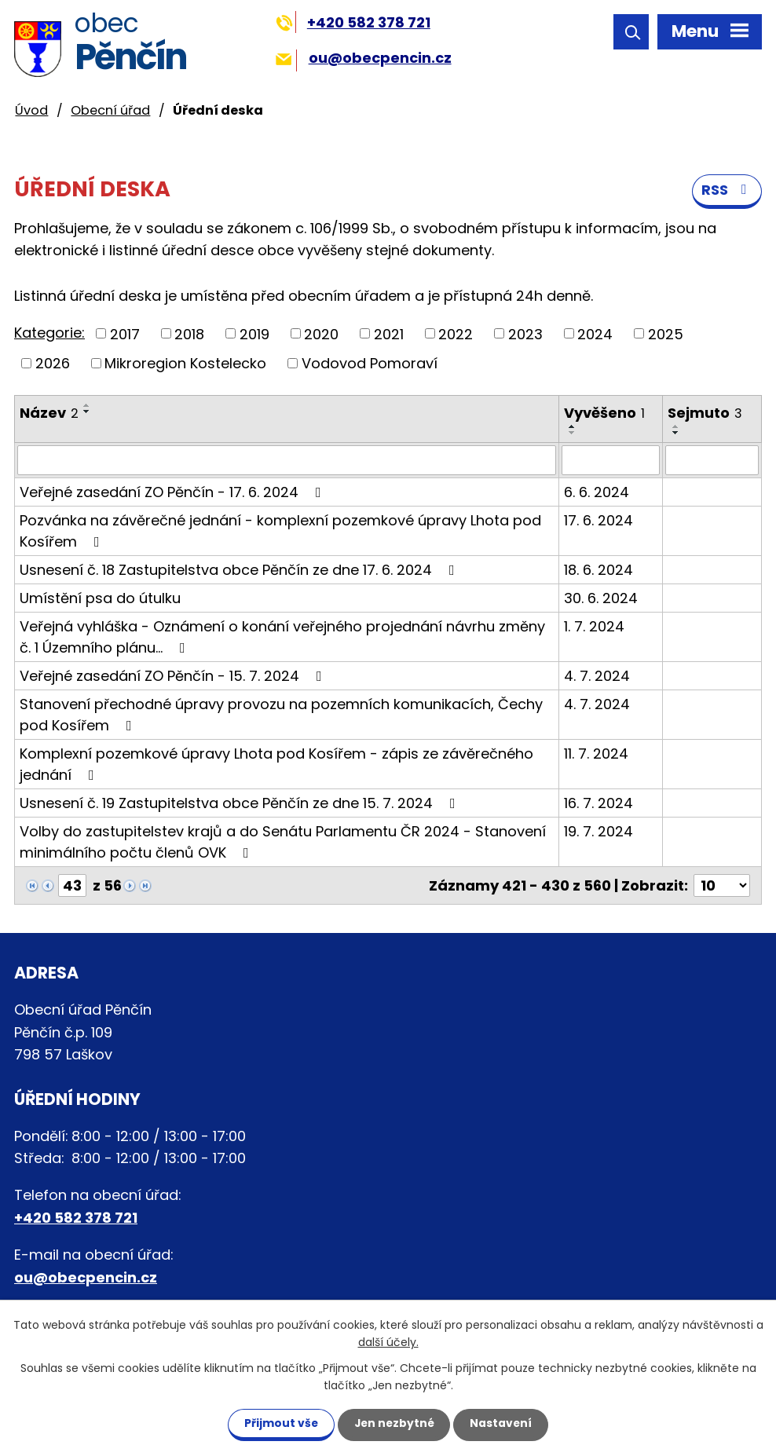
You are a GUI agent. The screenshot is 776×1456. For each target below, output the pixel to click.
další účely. (388, 1342)
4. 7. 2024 (597, 676)
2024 (595, 334)
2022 (455, 334)
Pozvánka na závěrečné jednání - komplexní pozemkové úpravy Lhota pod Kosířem (280, 531)
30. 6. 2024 (601, 599)
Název (49, 413)
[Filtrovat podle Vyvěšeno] (611, 461)
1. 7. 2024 (594, 627)
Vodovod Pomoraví (369, 364)
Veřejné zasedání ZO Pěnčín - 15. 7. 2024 (174, 676)
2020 (321, 334)
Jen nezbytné (394, 1423)
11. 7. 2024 (596, 754)
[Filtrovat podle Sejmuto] (712, 461)
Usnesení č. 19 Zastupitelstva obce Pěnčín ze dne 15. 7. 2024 (241, 804)
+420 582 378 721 (353, 22)
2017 (125, 334)
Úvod (31, 110)
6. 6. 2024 (596, 493)
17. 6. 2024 (598, 521)
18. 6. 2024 (598, 570)
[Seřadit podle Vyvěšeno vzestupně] (572, 427)
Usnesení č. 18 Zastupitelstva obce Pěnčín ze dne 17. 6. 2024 (240, 570)
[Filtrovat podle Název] (286, 461)
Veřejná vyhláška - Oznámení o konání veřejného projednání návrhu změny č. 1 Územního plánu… (282, 637)
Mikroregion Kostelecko (185, 364)
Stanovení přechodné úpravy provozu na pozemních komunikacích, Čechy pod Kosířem (281, 715)
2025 (665, 334)
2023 (525, 334)
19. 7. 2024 (598, 832)
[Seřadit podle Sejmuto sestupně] (676, 433)
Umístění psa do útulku (100, 599)
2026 (52, 364)
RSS (727, 191)
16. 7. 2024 (598, 804)
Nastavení (504, 1423)
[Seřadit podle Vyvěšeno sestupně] (572, 433)
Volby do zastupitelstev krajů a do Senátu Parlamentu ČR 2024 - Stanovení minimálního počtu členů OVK (283, 842)
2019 (254, 334)
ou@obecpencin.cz (363, 58)
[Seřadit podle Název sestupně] (87, 412)
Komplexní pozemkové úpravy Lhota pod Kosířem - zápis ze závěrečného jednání (276, 764)
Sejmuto (705, 413)
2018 (189, 334)
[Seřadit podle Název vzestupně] (87, 406)
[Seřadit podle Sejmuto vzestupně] (676, 427)
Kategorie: (49, 333)
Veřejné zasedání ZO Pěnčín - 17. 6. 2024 (174, 493)
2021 (389, 334)
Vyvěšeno (604, 413)
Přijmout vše (277, 1423)
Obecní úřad (110, 110)
